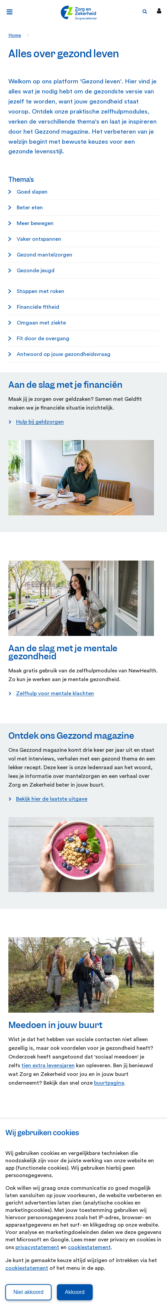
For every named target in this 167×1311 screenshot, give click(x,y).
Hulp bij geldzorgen (40, 422)
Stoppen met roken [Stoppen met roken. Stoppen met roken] (40, 291)
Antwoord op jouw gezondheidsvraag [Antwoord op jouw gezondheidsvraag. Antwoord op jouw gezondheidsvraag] (63, 354)
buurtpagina (109, 1083)
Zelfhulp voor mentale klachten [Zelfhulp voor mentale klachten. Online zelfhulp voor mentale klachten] (55, 693)
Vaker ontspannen (39, 239)
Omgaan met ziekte (41, 322)
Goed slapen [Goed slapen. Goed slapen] (32, 192)
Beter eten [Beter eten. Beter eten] (30, 207)
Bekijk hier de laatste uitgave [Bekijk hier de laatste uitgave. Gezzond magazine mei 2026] (51, 799)
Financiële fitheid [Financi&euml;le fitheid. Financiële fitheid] (38, 307)
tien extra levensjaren (48, 1065)
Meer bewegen (35, 223)
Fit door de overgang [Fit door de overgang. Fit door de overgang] (43, 338)
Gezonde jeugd (36, 270)
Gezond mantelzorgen (44, 255)
